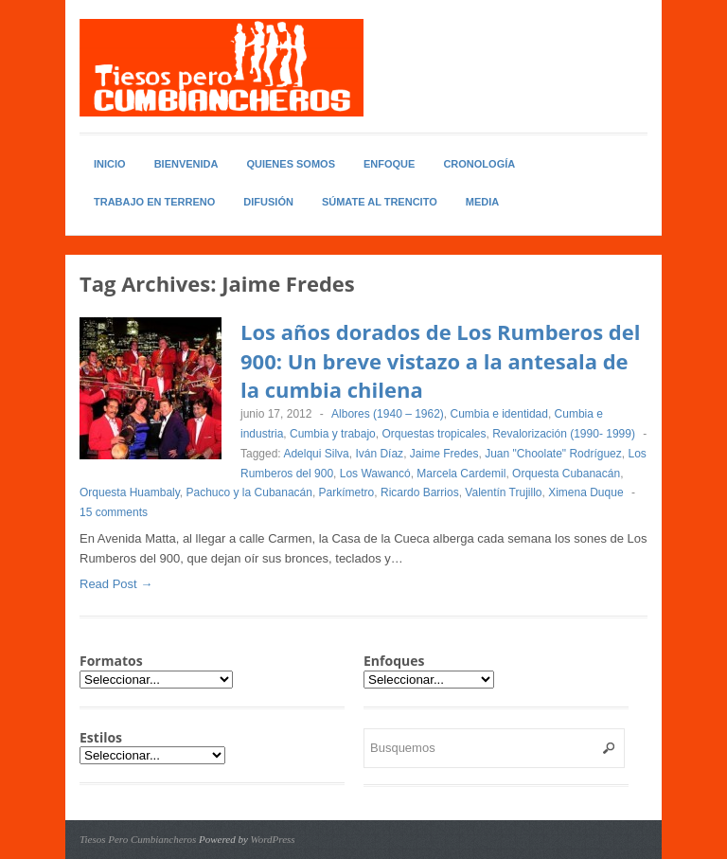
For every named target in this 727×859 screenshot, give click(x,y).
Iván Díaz (379, 453)
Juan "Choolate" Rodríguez (553, 453)
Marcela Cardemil (461, 473)
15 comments (114, 512)
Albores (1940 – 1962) (387, 414)
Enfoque (389, 164)
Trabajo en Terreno (154, 201)
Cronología (479, 164)
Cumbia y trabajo (333, 433)
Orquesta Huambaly (130, 492)
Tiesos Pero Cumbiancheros (138, 839)
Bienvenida (186, 164)
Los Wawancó (375, 473)
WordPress (273, 839)
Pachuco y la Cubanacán (249, 492)
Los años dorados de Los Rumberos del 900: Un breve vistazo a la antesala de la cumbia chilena (440, 360)
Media (482, 201)
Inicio (110, 164)
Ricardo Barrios (420, 492)
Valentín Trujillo (503, 492)
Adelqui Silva (315, 453)
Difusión (268, 201)
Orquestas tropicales (433, 433)
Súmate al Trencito (379, 201)
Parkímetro (347, 492)
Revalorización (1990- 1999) (563, 433)
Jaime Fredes (444, 453)
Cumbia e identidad (499, 414)
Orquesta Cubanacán (566, 473)
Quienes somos (290, 164)
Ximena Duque (585, 492)
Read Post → (116, 584)
